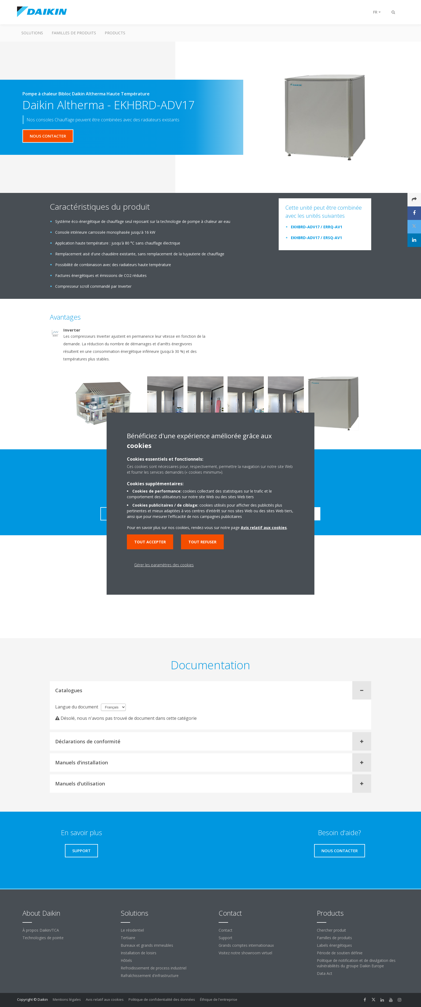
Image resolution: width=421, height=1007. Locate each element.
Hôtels (126, 960)
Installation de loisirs (138, 952)
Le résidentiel (132, 930)
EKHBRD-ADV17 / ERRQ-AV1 (316, 226)
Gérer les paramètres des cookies (164, 564)
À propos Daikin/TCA (40, 930)
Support (225, 937)
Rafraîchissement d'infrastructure (150, 975)
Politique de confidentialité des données (162, 999)
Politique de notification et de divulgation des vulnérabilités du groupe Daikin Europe (356, 963)
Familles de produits (74, 32)
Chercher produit (331, 930)
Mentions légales (67, 999)
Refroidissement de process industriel (153, 968)
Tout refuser (202, 541)
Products (115, 32)
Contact (225, 930)
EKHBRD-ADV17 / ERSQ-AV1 (316, 237)
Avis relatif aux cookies (105, 999)
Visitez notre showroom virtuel (245, 952)
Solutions (32, 32)
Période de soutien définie (340, 952)
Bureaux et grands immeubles (147, 945)
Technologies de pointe (43, 937)
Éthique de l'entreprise (218, 999)
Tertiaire (128, 937)
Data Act (324, 973)
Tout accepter (150, 541)
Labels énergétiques (334, 945)
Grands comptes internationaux (246, 945)
